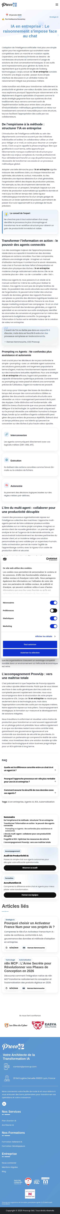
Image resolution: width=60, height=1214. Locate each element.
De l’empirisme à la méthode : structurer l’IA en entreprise (28, 820)
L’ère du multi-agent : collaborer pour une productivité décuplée (27, 835)
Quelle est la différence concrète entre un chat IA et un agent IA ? (28, 769)
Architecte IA (8, 1125)
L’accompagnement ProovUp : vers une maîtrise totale (27, 842)
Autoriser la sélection (30, 653)
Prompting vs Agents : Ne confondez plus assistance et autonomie (28, 830)
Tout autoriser (30, 644)
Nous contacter (9, 1162)
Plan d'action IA (9, 1120)
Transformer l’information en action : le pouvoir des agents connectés (29, 824)
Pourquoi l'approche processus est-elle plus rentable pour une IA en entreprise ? (29, 780)
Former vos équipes (30, 895)
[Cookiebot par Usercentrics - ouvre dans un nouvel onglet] (46, 559)
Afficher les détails (43, 636)
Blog (4, 1171)
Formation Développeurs (13, 1146)
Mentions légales (10, 1167)
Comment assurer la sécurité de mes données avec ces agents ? (29, 791)
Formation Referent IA (12, 1141)
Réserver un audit (30, 868)
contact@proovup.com (25, 1066)
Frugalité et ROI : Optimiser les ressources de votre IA (26, 839)
